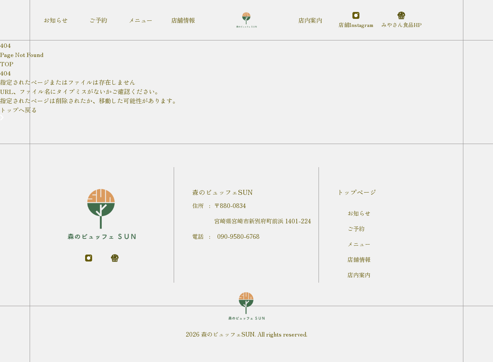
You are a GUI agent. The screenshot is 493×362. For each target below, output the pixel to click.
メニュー (359, 244)
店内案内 (359, 275)
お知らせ (359, 213)
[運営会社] (401, 20)
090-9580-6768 (238, 236)
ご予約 (356, 229)
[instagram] (356, 20)
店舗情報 (359, 259)
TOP (6, 63)
